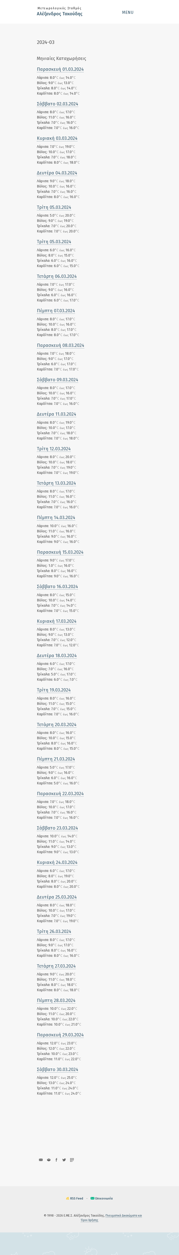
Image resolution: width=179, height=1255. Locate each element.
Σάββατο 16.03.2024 (57, 586)
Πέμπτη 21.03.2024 (56, 759)
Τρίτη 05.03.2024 (54, 207)
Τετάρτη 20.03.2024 (56, 724)
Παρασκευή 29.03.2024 (60, 1035)
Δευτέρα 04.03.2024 (57, 173)
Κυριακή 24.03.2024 (57, 862)
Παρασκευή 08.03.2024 (60, 345)
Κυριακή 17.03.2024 (56, 621)
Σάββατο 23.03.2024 (57, 828)
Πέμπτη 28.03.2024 (56, 1000)
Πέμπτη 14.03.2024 (56, 517)
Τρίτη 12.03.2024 (54, 449)
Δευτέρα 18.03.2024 (57, 655)
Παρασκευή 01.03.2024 (60, 69)
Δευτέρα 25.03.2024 (57, 897)
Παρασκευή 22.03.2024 (60, 793)
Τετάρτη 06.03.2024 (57, 276)
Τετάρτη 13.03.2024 (56, 483)
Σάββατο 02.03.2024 (57, 104)
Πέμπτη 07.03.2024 (56, 310)
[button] (132, 12)
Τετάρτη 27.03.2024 (56, 966)
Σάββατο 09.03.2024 (57, 380)
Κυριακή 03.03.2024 (57, 138)
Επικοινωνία (104, 1198)
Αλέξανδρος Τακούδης (59, 14)
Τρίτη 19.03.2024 (54, 690)
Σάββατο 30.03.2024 (57, 1069)
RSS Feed (76, 1198)
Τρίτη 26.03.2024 (54, 931)
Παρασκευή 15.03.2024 (60, 552)
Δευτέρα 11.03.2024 (56, 414)
